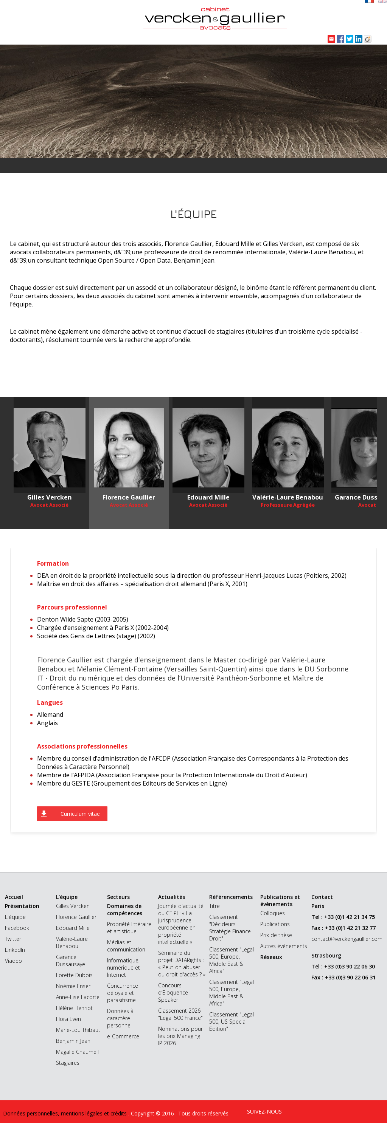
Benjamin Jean (73, 1040)
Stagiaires (67, 1062)
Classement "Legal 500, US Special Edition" (231, 1021)
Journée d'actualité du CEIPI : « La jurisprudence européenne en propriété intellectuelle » (181, 923)
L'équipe (15, 916)
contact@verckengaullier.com (346, 938)
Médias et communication (126, 946)
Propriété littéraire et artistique (129, 927)
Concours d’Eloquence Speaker (173, 992)
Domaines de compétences (124, 909)
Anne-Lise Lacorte (77, 997)
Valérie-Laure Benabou (72, 942)
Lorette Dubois (74, 975)
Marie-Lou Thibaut (78, 1029)
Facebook (17, 927)
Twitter (13, 938)
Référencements (231, 896)
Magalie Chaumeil (77, 1051)
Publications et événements (280, 900)
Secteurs (118, 896)
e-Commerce (123, 1036)
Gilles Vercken (73, 906)
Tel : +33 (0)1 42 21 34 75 (343, 916)
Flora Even (68, 1018)
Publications (275, 924)
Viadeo (13, 960)
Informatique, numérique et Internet (123, 967)
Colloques (272, 913)
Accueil (14, 896)
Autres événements (283, 946)
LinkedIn (15, 949)
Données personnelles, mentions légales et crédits (65, 1113)
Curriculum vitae (80, 813)
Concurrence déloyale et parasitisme (122, 993)
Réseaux (271, 957)
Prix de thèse (276, 935)
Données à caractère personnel (120, 1018)
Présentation (22, 906)
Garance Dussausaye (70, 960)
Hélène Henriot (74, 1008)
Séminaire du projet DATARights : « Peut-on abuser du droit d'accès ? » (181, 963)
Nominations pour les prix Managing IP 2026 (180, 1036)
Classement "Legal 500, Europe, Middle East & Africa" (231, 960)
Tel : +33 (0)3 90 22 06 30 (343, 966)
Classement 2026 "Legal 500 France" (180, 1014)
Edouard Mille (73, 927)
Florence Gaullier (76, 916)
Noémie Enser (73, 986)
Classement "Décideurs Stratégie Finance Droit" (230, 927)
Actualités (171, 896)
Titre (214, 906)
